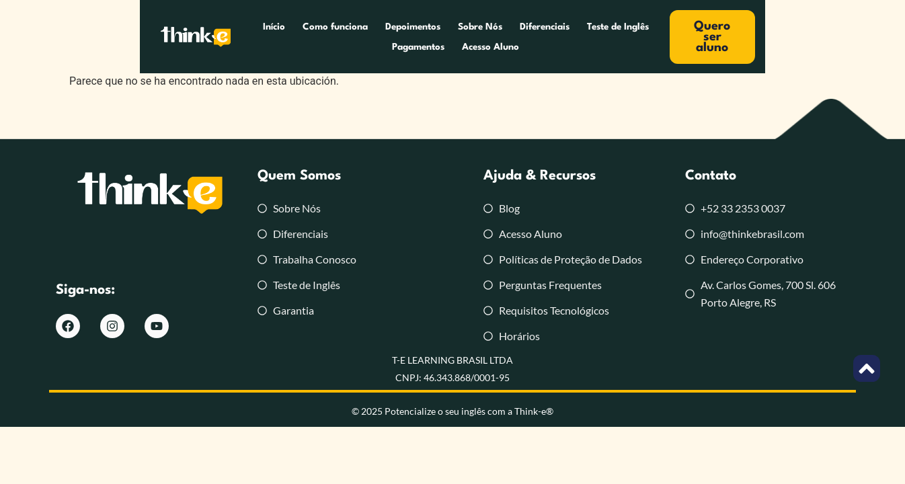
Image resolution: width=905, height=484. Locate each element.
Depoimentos (341, 37)
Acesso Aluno (693, 37)
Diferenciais (473, 37)
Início (203, 37)
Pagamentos (621, 37)
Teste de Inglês (547, 37)
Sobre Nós (409, 37)
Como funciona (264, 37)
